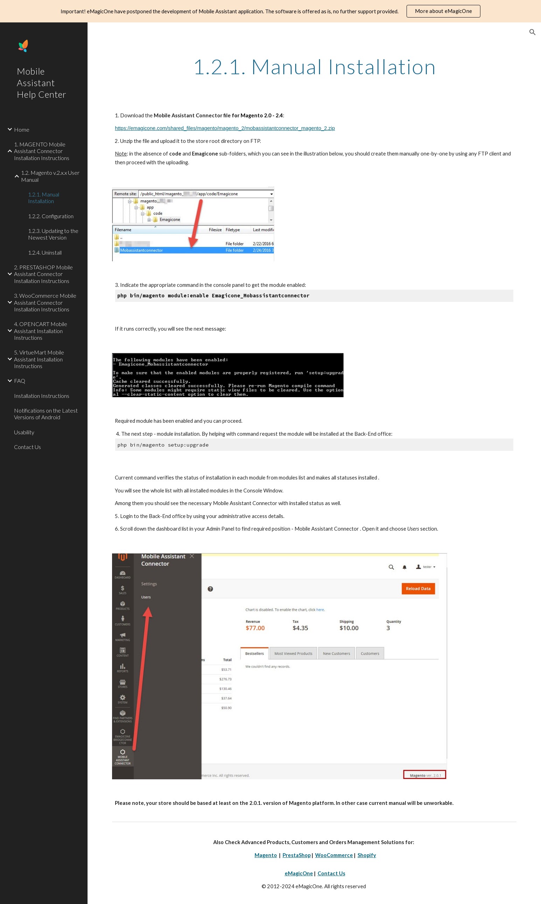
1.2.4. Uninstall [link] (45, 252)
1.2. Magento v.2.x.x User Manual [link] (50, 175)
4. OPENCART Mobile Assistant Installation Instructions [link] (40, 330)
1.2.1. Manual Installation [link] (43, 197)
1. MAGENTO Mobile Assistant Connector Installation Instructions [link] (41, 151)
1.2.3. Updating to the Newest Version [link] (53, 234)
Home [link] (21, 129)
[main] (314, 66)
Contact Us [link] (27, 446)
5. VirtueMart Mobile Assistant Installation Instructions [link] (39, 359)
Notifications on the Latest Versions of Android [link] (46, 413)
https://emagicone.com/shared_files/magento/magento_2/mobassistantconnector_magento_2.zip (225, 128)
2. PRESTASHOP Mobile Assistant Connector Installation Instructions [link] (43, 274)
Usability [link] (24, 432)
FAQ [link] (19, 380)
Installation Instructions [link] (41, 395)
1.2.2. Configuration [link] (51, 216)
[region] (270, 11)
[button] (532, 32)
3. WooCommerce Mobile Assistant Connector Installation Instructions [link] (45, 302)
